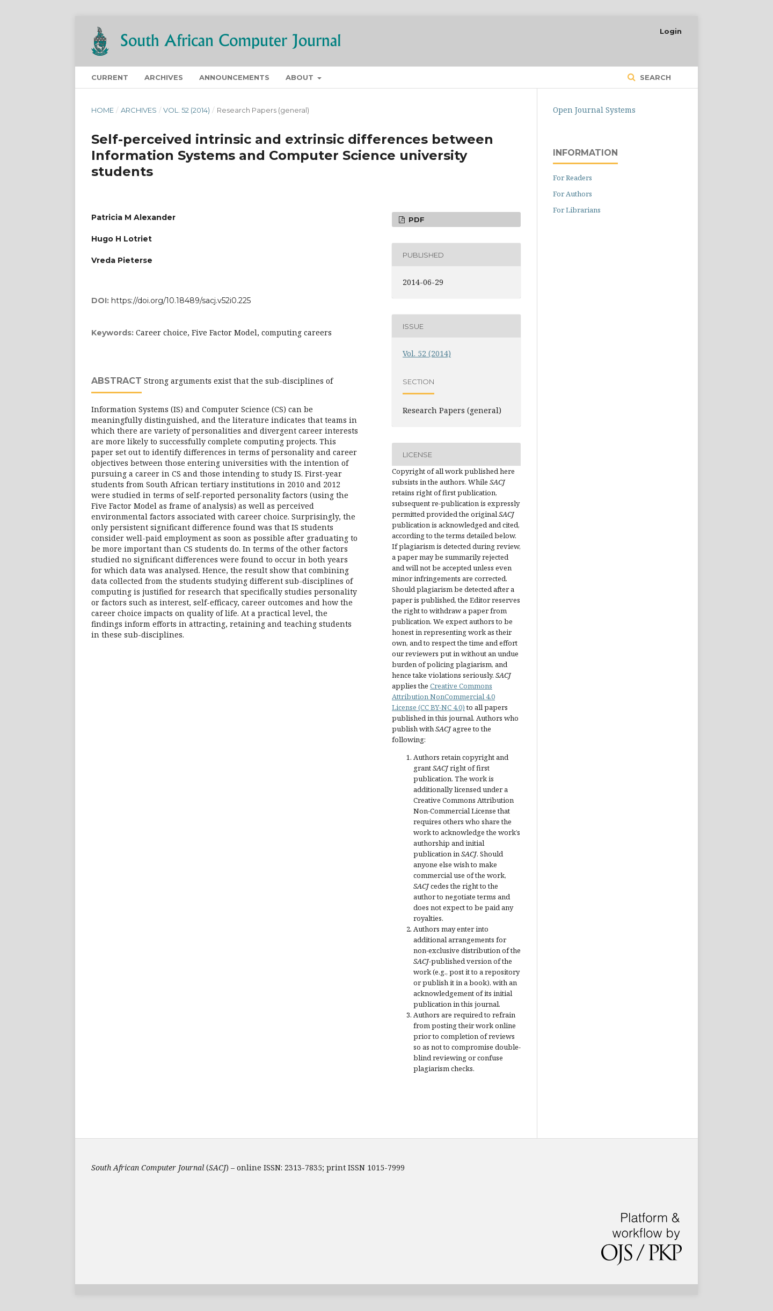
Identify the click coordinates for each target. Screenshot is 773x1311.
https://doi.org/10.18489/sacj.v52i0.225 (181, 300)
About (301, 77)
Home (102, 110)
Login (671, 31)
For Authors (572, 194)
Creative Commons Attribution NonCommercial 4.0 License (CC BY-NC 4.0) (443, 696)
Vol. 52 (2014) (186, 110)
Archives (163, 77)
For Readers (572, 177)
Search (654, 77)
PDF (415, 219)
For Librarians (577, 210)
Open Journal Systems (594, 110)
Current (109, 77)
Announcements (234, 77)
